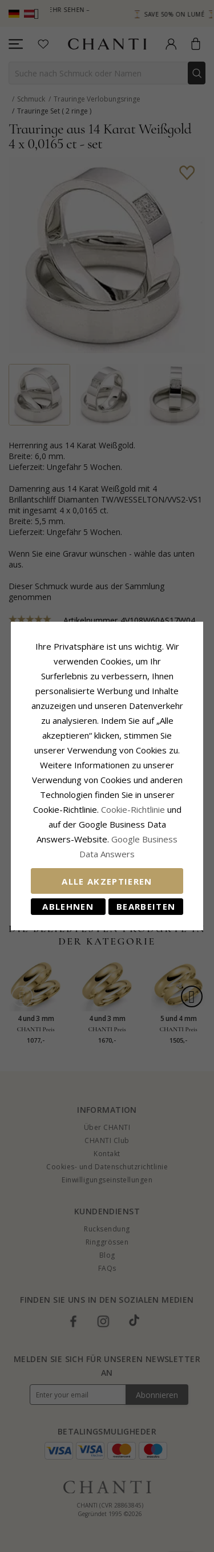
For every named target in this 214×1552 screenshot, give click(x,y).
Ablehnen (68, 906)
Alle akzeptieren (107, 881)
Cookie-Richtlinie (133, 809)
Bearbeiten (146, 906)
